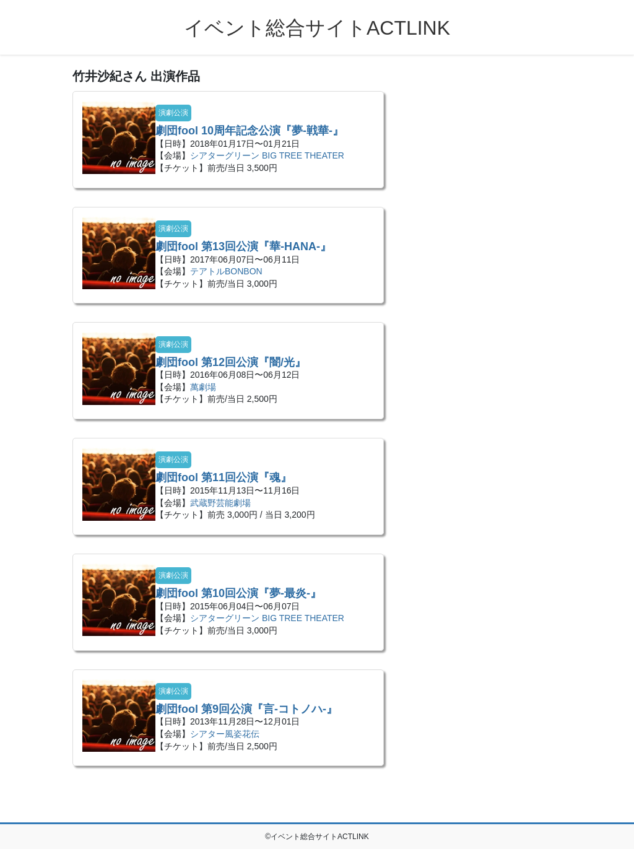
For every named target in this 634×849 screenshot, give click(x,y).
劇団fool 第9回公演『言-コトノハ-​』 (246, 709)
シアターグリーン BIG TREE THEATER (267, 155)
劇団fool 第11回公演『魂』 (223, 477)
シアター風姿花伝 (224, 734)
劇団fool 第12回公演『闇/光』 (230, 362)
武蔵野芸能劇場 (220, 503)
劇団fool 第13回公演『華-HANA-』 (243, 246)
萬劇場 (203, 387)
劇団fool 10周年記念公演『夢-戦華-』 (249, 130)
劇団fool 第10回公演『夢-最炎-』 (238, 593)
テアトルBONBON (226, 271)
